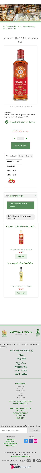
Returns (29, 156)
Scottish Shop (20, 398)
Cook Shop (20, 388)
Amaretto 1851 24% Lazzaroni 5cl (21, 250)
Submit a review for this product (18, 205)
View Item (21, 256)
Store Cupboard (20, 391)
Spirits (14, 26)
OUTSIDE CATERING (20, 413)
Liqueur (8, 26)
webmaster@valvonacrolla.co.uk (20, 456)
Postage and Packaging (10, 443)
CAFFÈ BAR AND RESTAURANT (20, 401)
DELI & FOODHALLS (20, 403)
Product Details (11, 156)
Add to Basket (20, 145)
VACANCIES (20, 415)
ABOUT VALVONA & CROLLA (20, 408)
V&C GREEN (20, 410)
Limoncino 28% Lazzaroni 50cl (21, 286)
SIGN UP (35, 430)
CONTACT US (20, 418)
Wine (20, 393)
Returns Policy (10, 445)
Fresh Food (20, 386)
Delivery (21, 156)
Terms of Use (10, 439)
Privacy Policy (10, 441)
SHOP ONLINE (20, 383)
